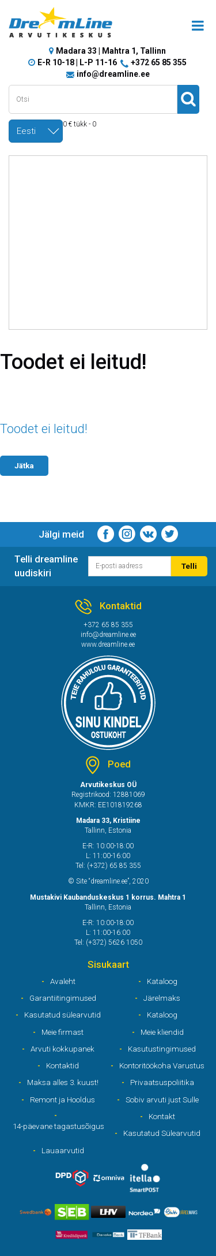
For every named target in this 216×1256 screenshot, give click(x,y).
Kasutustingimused (162, 1048)
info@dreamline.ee (113, 74)
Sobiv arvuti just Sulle (162, 1099)
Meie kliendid (162, 1032)
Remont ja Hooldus (62, 1099)
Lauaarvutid (62, 1150)
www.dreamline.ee (108, 644)
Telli (189, 566)
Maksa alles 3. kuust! (62, 1082)
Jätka (24, 465)
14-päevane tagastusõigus (58, 1126)
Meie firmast (62, 1032)
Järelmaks (161, 997)
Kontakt (162, 1116)
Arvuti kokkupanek (62, 1048)
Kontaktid (62, 1065)
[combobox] (36, 131)
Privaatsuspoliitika (162, 1082)
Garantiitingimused (62, 997)
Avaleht (62, 981)
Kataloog (162, 981)
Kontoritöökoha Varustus (161, 1065)
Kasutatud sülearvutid (62, 1014)
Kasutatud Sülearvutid (161, 1133)
